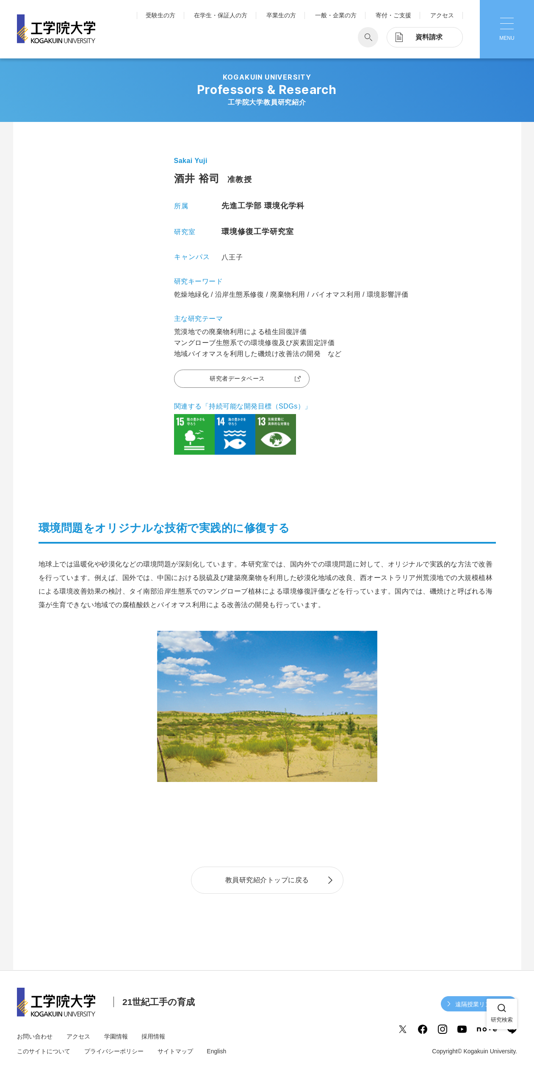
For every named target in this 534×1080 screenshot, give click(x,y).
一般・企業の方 (336, 15)
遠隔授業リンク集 (479, 1004)
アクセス (442, 15)
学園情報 (116, 1036)
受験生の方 (160, 15)
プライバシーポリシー (114, 1051)
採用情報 (153, 1036)
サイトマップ (175, 1051)
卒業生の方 (281, 15)
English (216, 1051)
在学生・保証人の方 (220, 15)
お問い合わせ (35, 1036)
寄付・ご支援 (393, 15)
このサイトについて (43, 1051)
